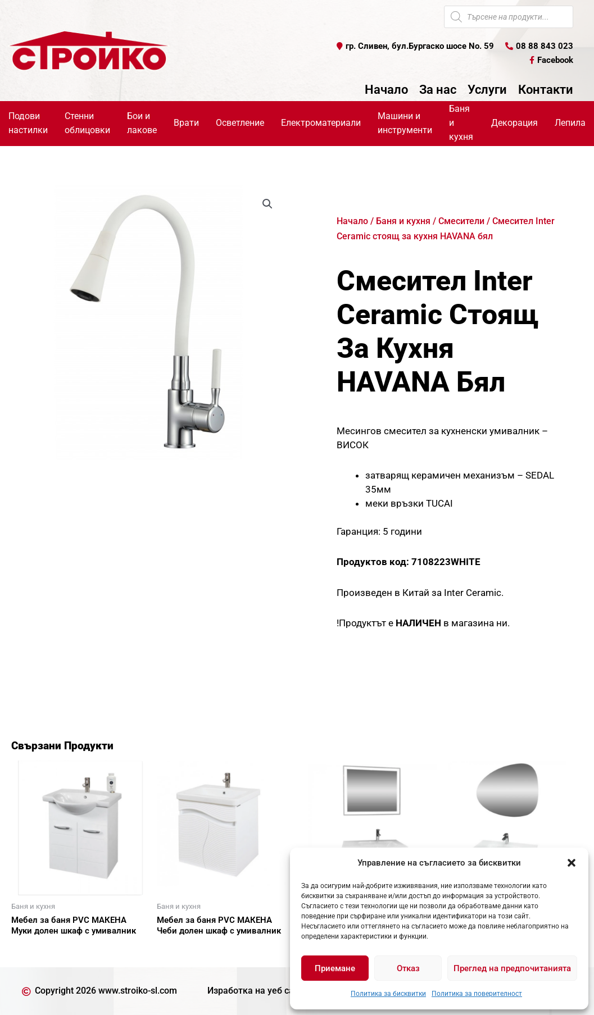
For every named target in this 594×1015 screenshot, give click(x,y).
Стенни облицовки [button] (87, 123)
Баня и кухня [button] (461, 122)
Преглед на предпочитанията (512, 968)
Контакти (545, 89)
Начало (386, 89)
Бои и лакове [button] (142, 123)
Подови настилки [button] (28, 123)
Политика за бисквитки (388, 994)
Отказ (408, 968)
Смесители (461, 221)
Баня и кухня (403, 221)
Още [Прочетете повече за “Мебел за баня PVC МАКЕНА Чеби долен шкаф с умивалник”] (179, 950)
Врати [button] (186, 122)
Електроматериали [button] (321, 122)
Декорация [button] (514, 122)
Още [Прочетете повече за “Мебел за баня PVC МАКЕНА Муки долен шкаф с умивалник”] (33, 950)
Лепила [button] (570, 122)
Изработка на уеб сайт (255, 990)
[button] (571, 862)
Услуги (487, 89)
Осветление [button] (240, 122)
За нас (437, 89)
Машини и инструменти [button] (405, 123)
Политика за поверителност (477, 994)
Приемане (335, 968)
